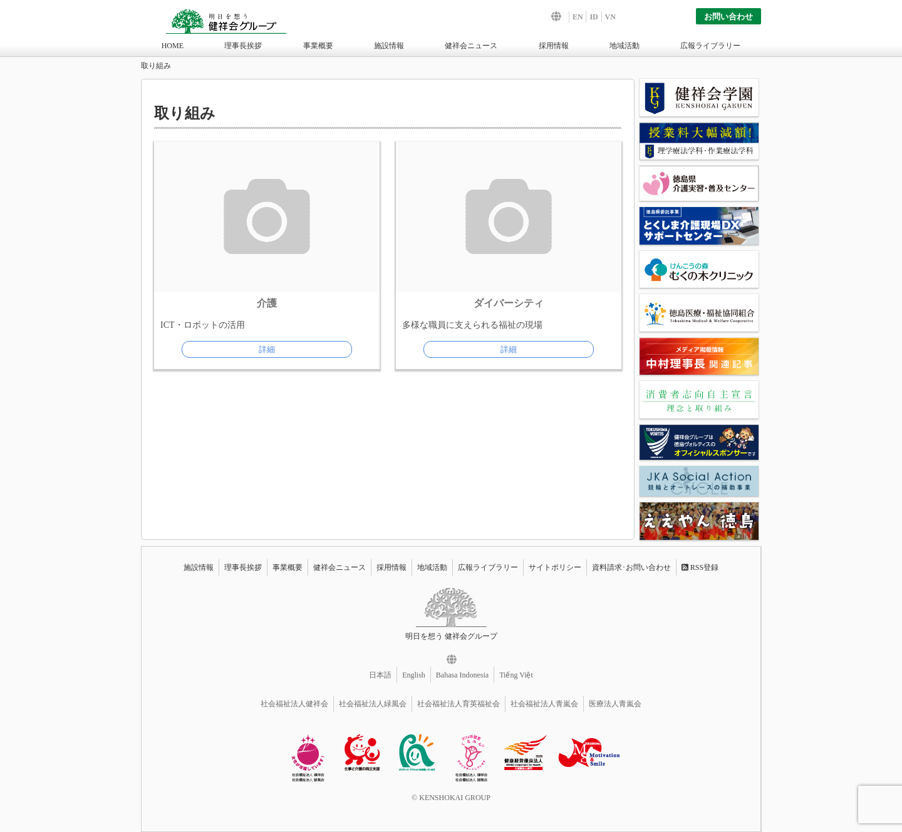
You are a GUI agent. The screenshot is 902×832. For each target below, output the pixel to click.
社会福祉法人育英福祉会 (458, 703)
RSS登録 (700, 567)
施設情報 (389, 45)
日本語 (380, 675)
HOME (173, 45)
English (413, 675)
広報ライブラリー (710, 45)
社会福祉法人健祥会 (294, 703)
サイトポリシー (555, 567)
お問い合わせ (728, 16)
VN (610, 17)
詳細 (267, 349)
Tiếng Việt (516, 675)
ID (593, 17)
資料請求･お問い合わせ (631, 567)
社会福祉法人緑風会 (373, 703)
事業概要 (318, 45)
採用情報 (554, 45)
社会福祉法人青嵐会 (544, 703)
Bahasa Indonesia (462, 675)
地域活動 (624, 45)
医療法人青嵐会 (615, 703)
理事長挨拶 (243, 45)
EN (578, 17)
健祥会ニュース (471, 45)
